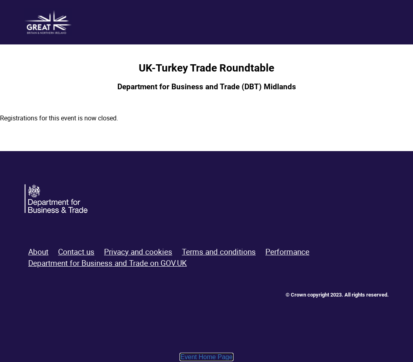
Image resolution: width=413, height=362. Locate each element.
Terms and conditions (219, 251)
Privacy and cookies (138, 251)
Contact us (76, 251)
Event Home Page (206, 357)
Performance (287, 251)
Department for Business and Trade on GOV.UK (107, 263)
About (38, 251)
